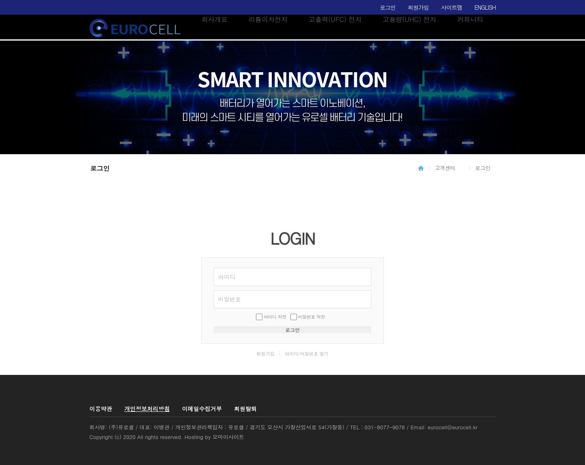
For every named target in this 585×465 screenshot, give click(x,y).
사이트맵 (451, 7)
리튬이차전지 (268, 19)
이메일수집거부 (202, 409)
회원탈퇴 (245, 409)
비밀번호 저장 (311, 317)
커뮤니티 (470, 19)
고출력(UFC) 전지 (335, 19)
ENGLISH (485, 7)
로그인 (388, 7)
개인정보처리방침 (147, 409)
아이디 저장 (275, 317)
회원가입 (418, 7)
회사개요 (215, 19)
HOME (421, 168)
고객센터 (445, 168)
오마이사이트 (228, 437)
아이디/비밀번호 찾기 (306, 354)
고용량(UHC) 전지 (409, 19)
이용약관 (100, 409)
